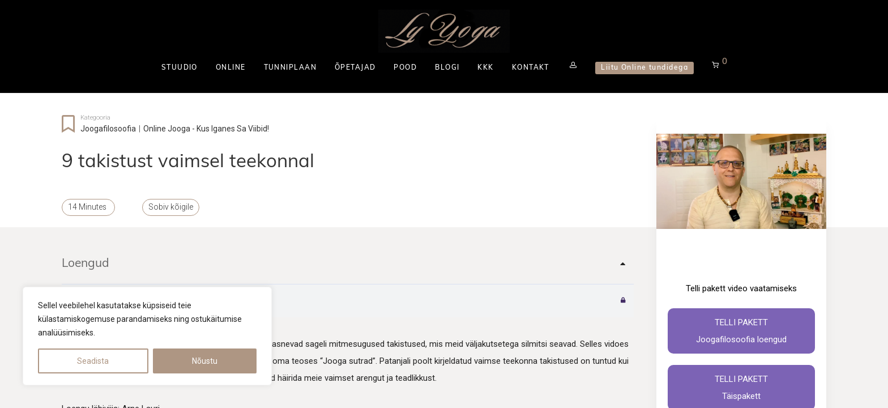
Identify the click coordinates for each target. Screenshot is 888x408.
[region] (147, 336)
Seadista (93, 361)
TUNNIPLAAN (289, 68)
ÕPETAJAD (355, 68)
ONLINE (231, 68)
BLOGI (447, 68)
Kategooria (95, 117)
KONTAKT (530, 68)
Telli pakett (741, 332)
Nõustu (204, 361)
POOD (405, 68)
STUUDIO (179, 68)
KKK (485, 68)
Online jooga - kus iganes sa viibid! (206, 128)
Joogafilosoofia (108, 128)
